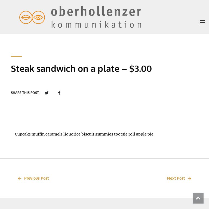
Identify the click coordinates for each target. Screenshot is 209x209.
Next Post (180, 178)
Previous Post (32, 178)
